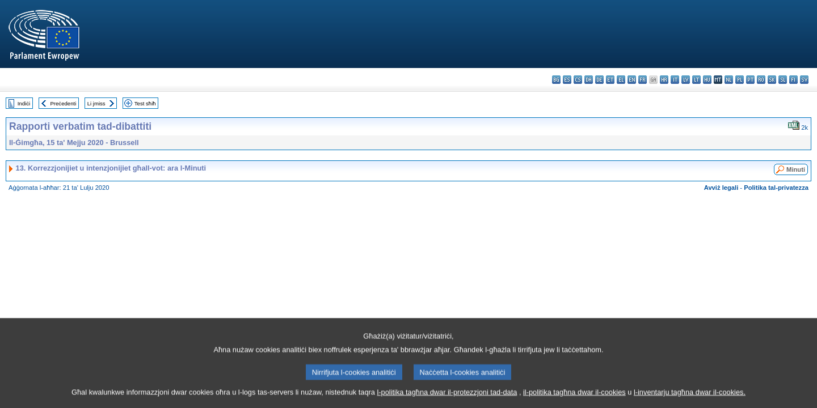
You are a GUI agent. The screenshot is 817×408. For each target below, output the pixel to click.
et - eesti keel (610, 79)
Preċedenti (63, 103)
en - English (632, 79)
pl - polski (739, 79)
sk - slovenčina (772, 79)
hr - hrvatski (664, 79)
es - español (567, 79)
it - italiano (675, 79)
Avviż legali (721, 187)
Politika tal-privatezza (776, 187)
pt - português (750, 79)
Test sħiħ (145, 103)
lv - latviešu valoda (685, 79)
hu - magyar (707, 79)
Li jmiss (96, 103)
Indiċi (24, 103)
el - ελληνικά (621, 79)
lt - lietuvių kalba (696, 79)
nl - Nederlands (729, 79)
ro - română (761, 79)
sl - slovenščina (782, 79)
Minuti (795, 169)
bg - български (556, 79)
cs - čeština (578, 79)
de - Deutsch (599, 79)
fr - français (642, 79)
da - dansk (588, 79)
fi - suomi (793, 79)
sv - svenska (804, 79)
